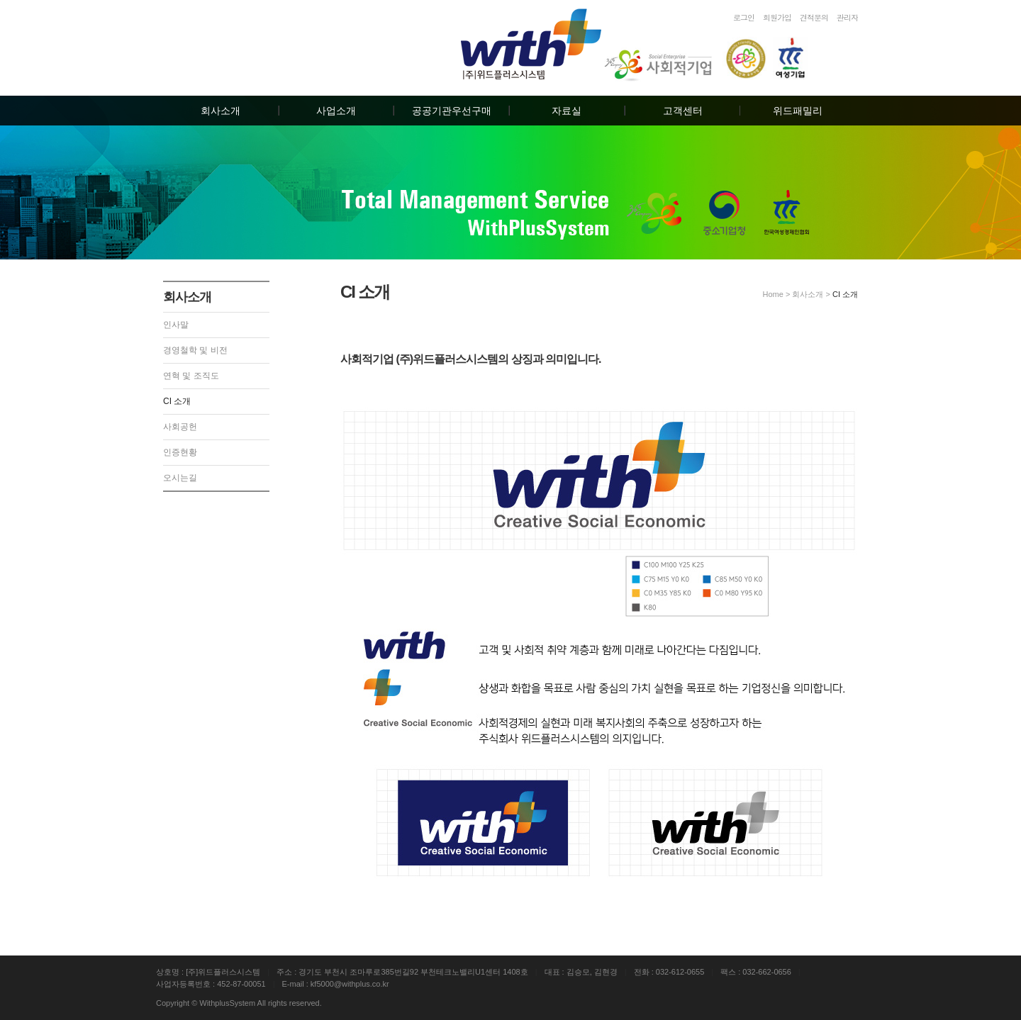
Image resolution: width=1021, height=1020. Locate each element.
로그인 (743, 17)
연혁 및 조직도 (191, 376)
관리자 (847, 17)
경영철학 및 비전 (195, 350)
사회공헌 (180, 427)
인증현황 (180, 452)
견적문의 (814, 17)
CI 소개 (177, 401)
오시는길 (180, 478)
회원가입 (777, 17)
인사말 (176, 325)
